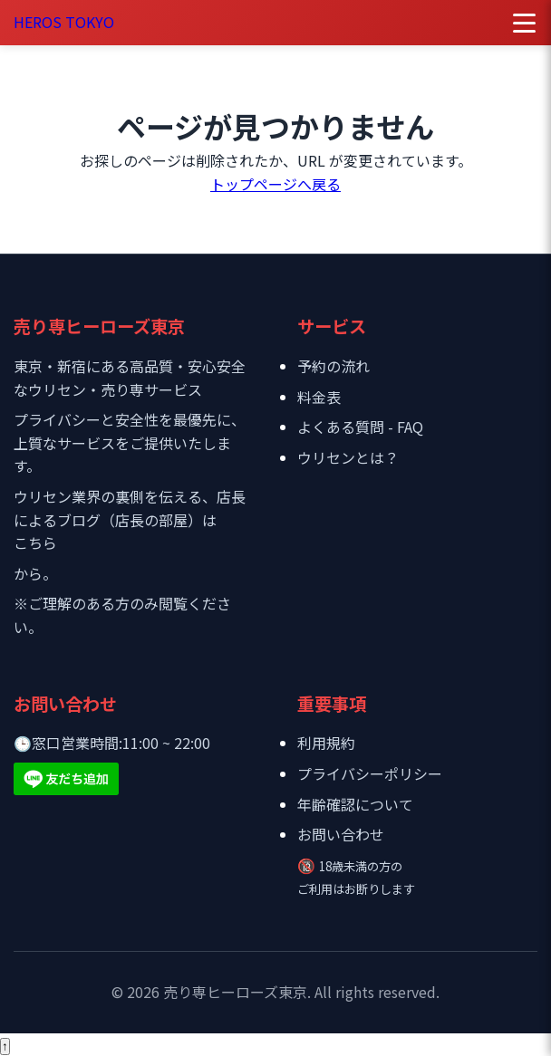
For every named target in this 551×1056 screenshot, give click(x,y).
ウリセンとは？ (348, 457)
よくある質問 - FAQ (360, 426)
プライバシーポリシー (369, 773)
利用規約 (326, 743)
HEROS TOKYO (64, 22)
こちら (35, 542)
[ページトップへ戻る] (5, 1046)
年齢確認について (355, 804)
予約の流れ (333, 366)
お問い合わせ (340, 834)
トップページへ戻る (275, 184)
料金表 (319, 397)
